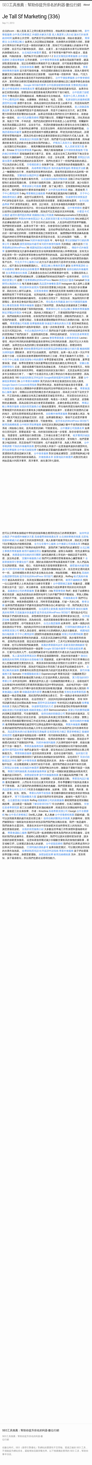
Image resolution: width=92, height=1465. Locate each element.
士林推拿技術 (71, 337)
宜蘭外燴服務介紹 (31, 558)
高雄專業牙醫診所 (41, 168)
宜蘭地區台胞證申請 (28, 175)
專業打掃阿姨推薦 (17, 771)
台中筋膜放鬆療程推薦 (59, 85)
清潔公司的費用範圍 (72, 634)
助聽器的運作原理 (32, 692)
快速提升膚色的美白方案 (58, 323)
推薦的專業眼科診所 (52, 645)
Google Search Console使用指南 (19, 384)
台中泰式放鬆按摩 (27, 449)
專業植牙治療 (78, 168)
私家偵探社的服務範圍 (78, 99)
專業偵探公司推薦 (31, 186)
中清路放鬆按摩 (75, 648)
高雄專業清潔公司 (58, 811)
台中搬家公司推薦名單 (72, 428)
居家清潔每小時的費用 (32, 359)
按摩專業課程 (78, 265)
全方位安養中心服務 (45, 543)
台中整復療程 (12, 88)
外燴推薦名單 (27, 88)
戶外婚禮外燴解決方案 (22, 536)
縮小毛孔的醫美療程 (28, 117)
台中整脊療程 (82, 77)
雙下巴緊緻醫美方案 (25, 796)
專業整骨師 (59, 590)
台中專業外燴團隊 (30, 381)
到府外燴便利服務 (40, 240)
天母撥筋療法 (34, 164)
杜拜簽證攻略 (67, 218)
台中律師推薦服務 (73, 150)
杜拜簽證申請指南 (48, 850)
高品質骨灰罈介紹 (17, 731)
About (86, 4)
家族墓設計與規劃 (29, 139)
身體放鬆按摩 (31, 775)
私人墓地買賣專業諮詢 (24, 655)
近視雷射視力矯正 (56, 731)
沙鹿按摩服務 (17, 59)
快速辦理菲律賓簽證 (76, 197)
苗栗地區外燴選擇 (63, 457)
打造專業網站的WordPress (37, 280)
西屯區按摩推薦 (23, 150)
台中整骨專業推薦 (49, 59)
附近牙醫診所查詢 (11, 312)
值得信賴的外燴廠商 (77, 269)
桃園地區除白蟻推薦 (40, 247)
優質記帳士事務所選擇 (53, 265)
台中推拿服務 (41, 453)
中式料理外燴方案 (15, 569)
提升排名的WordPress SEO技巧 (72, 421)
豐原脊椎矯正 (74, 731)
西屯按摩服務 (9, 449)
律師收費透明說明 (33, 348)
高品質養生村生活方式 (14, 789)
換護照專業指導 (66, 608)
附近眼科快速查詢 (29, 287)
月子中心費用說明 (24, 634)
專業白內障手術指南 (40, 793)
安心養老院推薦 (10, 305)
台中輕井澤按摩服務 (31, 424)
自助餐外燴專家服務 (56, 413)
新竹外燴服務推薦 (49, 775)
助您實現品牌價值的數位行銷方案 (61, 348)
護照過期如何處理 (29, 244)
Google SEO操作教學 (35, 85)
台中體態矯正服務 (63, 583)
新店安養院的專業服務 (66, 56)
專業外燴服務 (27, 305)
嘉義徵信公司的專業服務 (21, 590)
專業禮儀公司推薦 (19, 323)
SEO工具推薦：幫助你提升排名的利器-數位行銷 (41, 5)
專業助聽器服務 (23, 753)
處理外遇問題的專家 (21, 215)
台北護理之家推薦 (48, 608)
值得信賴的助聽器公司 (53, 713)
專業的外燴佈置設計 (29, 218)
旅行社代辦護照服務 (76, 301)
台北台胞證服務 (52, 623)
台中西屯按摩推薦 (58, 189)
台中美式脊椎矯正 (22, 34)
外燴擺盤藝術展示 (31, 673)
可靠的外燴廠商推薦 (23, 446)
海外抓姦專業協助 (60, 168)
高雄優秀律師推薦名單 (46, 536)
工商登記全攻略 (10, 767)
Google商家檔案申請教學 (57, 377)
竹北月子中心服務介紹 (27, 262)
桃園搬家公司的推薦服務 (51, 800)
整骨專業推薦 (57, 337)
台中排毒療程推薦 (65, 814)
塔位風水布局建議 (55, 301)
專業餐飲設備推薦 (35, 193)
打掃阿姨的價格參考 (76, 627)
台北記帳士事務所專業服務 (75, 309)
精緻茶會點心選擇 (38, 710)
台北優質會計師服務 (18, 800)
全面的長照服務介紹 (30, 406)
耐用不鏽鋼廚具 (74, 580)
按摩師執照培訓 (30, 850)
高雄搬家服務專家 (37, 771)
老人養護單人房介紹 (62, 34)
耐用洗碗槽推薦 (10, 424)
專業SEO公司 (53, 309)
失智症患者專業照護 (75, 692)
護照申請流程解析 (47, 702)
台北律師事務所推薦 (70, 536)
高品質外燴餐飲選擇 (50, 283)
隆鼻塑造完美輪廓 (37, 731)
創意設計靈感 (66, 280)
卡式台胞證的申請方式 (36, 330)
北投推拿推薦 (27, 67)
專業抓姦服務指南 (34, 746)
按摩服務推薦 (37, 323)
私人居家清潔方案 (74, 146)
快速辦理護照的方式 (42, 706)
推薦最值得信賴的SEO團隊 (26, 554)
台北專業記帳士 (16, 41)
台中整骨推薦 (29, 760)
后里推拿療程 (41, 291)
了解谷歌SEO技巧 (41, 803)
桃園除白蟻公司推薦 (43, 215)
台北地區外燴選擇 (31, 52)
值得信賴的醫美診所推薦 (57, 818)
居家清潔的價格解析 (74, 645)
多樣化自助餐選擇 (29, 269)
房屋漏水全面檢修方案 (32, 659)
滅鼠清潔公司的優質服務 (15, 710)
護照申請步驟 (9, 103)
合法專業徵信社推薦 (16, 272)
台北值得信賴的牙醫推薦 (54, 179)
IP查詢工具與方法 (62, 142)
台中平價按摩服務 (65, 77)
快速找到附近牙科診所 (31, 377)
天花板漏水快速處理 (25, 612)
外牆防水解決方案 (41, 34)
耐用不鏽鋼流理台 (31, 551)
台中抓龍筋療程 (54, 843)
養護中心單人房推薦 (74, 95)
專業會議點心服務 (17, 832)
